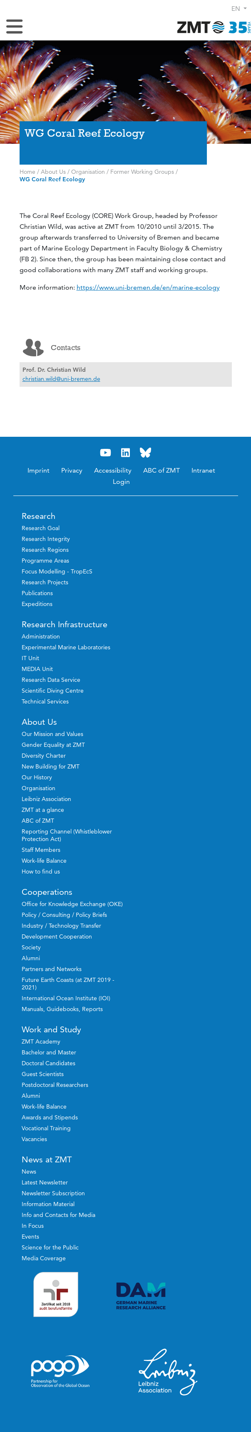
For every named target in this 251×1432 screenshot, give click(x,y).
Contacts (51, 347)
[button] (239, 9)
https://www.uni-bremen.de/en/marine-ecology (148, 287)
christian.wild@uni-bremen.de (61, 379)
